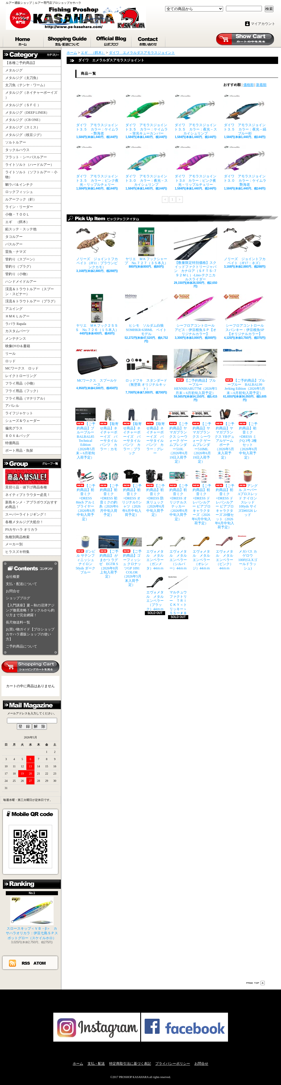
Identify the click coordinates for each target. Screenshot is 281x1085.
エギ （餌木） (17, 222)
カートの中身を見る (30, 667)
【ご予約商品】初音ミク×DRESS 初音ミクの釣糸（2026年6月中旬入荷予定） (108, 493)
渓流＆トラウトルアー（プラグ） (31, 301)
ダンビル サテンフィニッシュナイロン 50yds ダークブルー (85, 554)
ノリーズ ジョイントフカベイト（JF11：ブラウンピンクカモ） (97, 248)
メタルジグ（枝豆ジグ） (24, 135)
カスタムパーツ (17, 331)
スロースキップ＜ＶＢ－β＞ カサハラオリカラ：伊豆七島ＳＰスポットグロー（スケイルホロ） (32, 918)
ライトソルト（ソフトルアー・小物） (31, 174)
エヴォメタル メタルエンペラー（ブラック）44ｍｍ (155, 593)
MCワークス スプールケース (97, 368)
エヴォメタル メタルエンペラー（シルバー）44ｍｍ (178, 552)
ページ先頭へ (255, 983)
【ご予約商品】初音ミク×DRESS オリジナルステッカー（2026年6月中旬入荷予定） (178, 495)
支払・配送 (96, 1064)
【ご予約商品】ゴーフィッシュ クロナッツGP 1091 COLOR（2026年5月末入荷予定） (132, 561)
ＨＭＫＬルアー (17, 316)
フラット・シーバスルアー (26, 157)
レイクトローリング (21, 376)
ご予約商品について (21, 646)
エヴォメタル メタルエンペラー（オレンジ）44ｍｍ (201, 552)
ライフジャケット (19, 413)
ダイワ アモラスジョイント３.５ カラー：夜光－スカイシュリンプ (195, 114)
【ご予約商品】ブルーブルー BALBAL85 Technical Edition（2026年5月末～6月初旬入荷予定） (85, 433)
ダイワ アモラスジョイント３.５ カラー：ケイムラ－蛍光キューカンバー (146, 114)
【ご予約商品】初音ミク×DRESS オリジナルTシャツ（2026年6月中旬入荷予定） (132, 493)
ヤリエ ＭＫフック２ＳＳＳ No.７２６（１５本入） (97, 313)
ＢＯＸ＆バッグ (17, 436)
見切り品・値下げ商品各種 (27, 479)
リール (10, 354)
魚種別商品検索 (17, 537)
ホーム (23, 40)
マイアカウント (263, 24)
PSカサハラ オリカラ (21, 529)
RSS (26, 963)
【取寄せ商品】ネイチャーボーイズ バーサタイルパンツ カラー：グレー (155, 431)
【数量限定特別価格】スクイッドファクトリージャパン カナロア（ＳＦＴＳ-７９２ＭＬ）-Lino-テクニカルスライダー (195, 254)
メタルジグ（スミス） (22, 127)
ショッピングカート (245, 39)
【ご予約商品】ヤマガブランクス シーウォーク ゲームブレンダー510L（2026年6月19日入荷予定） (178, 436)
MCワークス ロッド (22, 368)
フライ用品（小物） (21, 383)
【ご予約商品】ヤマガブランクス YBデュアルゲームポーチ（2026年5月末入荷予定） (224, 433)
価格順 (248, 85)
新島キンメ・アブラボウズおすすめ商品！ (31, 504)
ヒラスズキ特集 (17, 552)
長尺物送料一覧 (18, 622)
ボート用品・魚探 (19, 450)
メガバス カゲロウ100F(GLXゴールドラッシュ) (248, 552)
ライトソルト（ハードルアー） (29, 165)
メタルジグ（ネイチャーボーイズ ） (31, 95)
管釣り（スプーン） (21, 259)
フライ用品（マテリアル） (26, 398)
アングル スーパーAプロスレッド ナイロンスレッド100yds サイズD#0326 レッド (248, 493)
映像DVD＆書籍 (17, 346)
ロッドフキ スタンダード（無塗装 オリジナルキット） (146, 370)
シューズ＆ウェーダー (22, 421)
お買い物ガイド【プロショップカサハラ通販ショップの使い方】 (30, 634)
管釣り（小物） (17, 274)
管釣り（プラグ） (19, 266)
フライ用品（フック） (22, 391)
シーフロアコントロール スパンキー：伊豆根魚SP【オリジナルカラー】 (245, 315)
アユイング (14, 309)
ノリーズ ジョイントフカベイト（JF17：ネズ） (245, 246)
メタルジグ (14, 70)
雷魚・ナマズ (15, 252)
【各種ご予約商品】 (21, 63)
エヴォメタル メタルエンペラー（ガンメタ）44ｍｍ (155, 552)
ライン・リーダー (19, 207)
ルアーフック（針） (21, 199)
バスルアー (14, 244)
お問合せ (149, 40)
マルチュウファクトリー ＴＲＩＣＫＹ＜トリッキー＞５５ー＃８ (178, 595)
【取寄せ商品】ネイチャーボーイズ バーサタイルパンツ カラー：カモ (108, 429)
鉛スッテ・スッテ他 (21, 229)
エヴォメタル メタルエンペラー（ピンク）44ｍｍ (224, 552)
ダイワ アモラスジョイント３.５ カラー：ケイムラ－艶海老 (97, 114)
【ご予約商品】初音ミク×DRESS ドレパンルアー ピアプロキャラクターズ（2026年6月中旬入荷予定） (201, 497)
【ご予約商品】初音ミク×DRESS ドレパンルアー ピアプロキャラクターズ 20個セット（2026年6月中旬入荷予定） (224, 499)
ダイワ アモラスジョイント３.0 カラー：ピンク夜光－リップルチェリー (195, 166)
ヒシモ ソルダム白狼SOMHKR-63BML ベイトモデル (146, 315)
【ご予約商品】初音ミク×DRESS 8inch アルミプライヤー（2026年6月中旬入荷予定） (85, 495)
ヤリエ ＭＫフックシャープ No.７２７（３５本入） (146, 246)
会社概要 (13, 577)
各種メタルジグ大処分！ (24, 522)
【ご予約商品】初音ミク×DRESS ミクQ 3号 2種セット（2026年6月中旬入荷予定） (248, 433)
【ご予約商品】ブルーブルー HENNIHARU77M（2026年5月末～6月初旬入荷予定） (195, 372)
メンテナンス (15, 338)
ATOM (39, 963)
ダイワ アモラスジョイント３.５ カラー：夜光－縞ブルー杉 (245, 114)
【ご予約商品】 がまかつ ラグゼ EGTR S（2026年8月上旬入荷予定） (108, 557)
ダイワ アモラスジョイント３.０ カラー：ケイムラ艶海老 (245, 166)
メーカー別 (14, 544)
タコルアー (14, 237)
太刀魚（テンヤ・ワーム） (26, 85)
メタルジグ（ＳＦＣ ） (23, 105)
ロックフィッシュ (19, 192)
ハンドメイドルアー (21, 281)
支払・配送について (67, 40)
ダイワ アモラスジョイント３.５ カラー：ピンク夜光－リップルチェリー (97, 166)
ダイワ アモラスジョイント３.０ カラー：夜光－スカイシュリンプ (146, 166)
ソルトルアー (15, 142)
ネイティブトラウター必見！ (27, 495)
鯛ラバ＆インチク (19, 185)
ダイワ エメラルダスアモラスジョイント (142, 53)
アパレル (12, 406)
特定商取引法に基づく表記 (130, 1064)
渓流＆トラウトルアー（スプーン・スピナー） (29, 291)
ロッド (10, 361)
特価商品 (12, 443)
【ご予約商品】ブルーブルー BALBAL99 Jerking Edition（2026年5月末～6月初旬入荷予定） (245, 372)
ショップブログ (111, 40)
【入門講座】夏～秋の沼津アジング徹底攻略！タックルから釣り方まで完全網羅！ (30, 610)
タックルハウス (17, 150)
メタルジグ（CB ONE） (23, 120)
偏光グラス (14, 428)
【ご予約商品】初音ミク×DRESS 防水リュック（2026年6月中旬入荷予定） (155, 493)
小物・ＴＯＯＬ (17, 214)
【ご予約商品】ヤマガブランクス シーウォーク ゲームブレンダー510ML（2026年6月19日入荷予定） (201, 436)
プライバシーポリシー (172, 1064)
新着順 (261, 85)
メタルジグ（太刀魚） (22, 78)
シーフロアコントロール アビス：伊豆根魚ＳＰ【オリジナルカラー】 (195, 315)
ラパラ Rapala (15, 324)
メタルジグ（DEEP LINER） (27, 113)
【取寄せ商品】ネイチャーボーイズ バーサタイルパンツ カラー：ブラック (132, 431)
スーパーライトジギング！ (26, 514)
